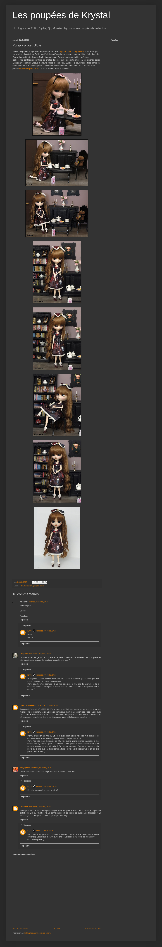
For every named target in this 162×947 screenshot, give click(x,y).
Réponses (27, 625)
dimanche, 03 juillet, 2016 (40, 653)
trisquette (24, 653)
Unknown (24, 806)
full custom (28, 586)
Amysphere (25, 768)
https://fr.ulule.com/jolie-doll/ (71, 51)
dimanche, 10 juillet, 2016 (39, 806)
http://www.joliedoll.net (29, 68)
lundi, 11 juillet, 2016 (44, 830)
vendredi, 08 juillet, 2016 (46, 631)
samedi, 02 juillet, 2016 (39, 602)
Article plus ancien (92, 928)
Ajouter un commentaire (24, 854)
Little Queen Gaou (28, 705)
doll (22, 586)
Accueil (57, 928)
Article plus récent (20, 928)
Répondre (24, 620)
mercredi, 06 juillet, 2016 (41, 768)
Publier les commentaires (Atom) (37, 933)
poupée (36, 586)
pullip (42, 586)
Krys (29, 631)
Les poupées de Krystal (61, 15)
